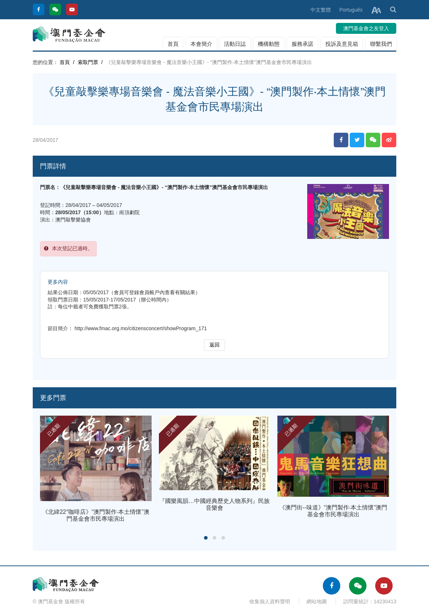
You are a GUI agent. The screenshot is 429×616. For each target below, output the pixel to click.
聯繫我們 (381, 44)
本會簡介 (201, 44)
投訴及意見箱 (341, 44)
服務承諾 (302, 44)
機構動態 (269, 44)
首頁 (173, 44)
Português (350, 10)
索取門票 (88, 62)
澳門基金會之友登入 (366, 28)
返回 (214, 345)
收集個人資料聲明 (269, 601)
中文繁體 (320, 10)
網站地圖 (316, 601)
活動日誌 (235, 44)
